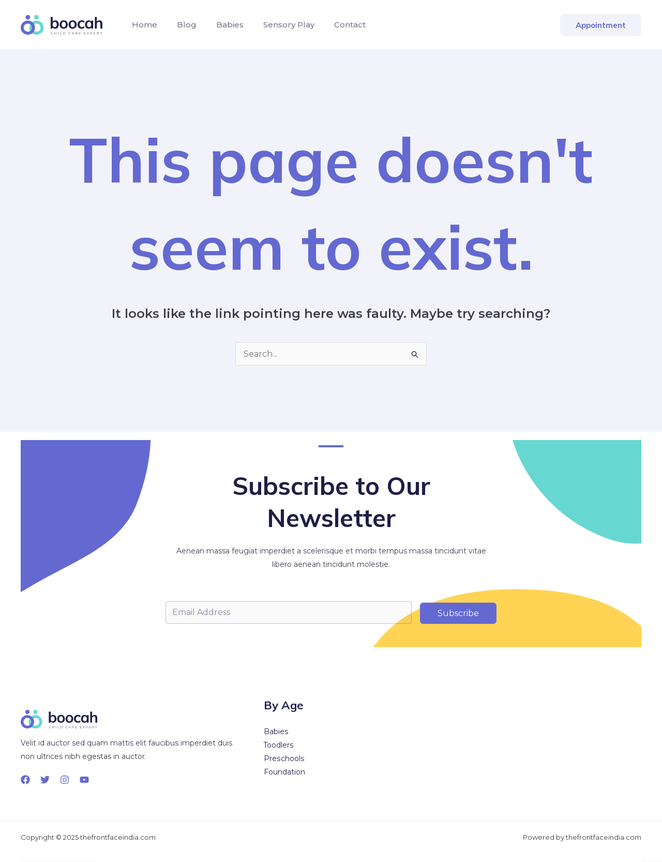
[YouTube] (84, 779)
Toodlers (279, 745)
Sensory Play (278, 25)
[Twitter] (45, 779)
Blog (182, 25)
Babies (222, 25)
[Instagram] (64, 779)
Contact (336, 25)
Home (143, 25)
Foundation (284, 772)
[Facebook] (25, 779)
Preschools (284, 759)
